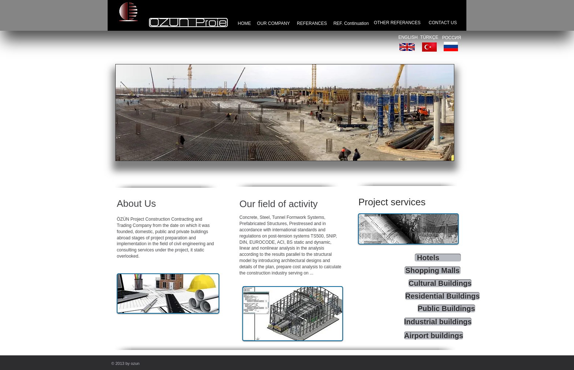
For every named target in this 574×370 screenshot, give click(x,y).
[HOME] (244, 23)
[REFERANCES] (311, 23)
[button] (284, 112)
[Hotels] (438, 258)
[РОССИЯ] (451, 37)
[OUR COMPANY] (273, 23)
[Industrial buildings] (437, 322)
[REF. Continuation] (351, 23)
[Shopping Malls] (433, 270)
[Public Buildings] (446, 308)
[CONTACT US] (442, 22)
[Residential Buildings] (442, 296)
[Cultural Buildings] (440, 283)
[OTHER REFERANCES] (397, 22)
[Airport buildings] (433, 336)
